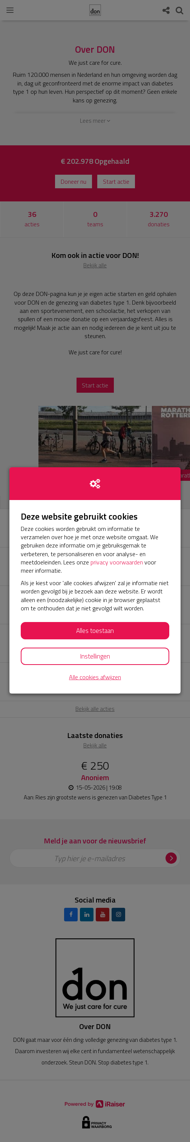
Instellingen (95, 656)
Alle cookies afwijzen (95, 677)
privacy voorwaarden (116, 562)
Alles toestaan (95, 631)
